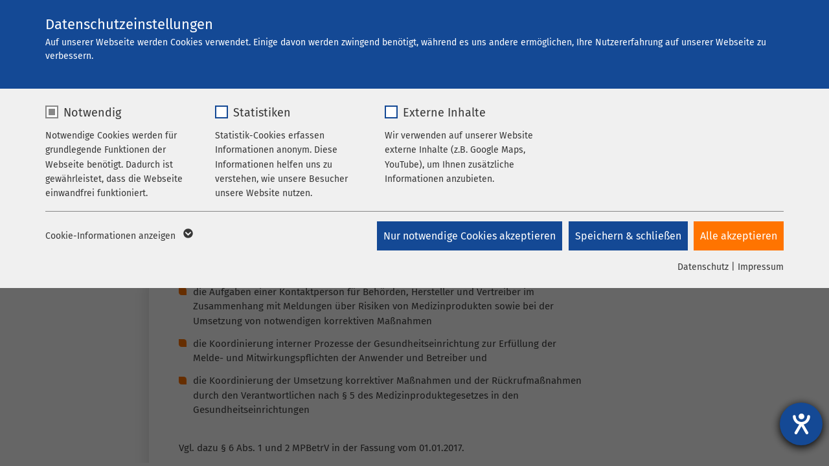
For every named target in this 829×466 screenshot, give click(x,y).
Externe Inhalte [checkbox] (444, 112)
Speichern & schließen (627, 236)
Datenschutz (703, 266)
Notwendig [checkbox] (92, 112)
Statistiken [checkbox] (262, 112)
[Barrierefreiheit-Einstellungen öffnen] (801, 424)
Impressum (761, 266)
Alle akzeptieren (738, 236)
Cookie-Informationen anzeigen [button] (118, 236)
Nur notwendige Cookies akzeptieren (469, 236)
